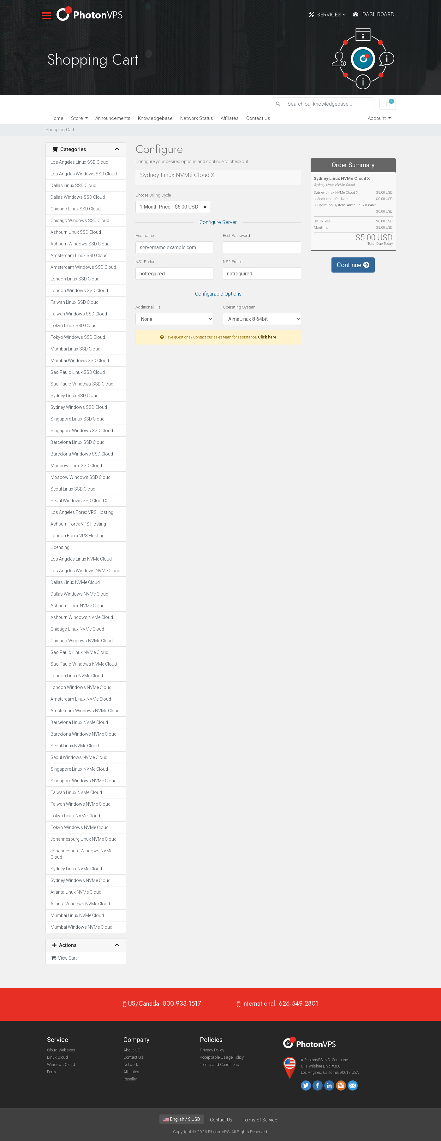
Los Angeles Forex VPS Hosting (82, 512)
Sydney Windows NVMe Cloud (80, 880)
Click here (267, 337)
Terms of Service (259, 1120)
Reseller (130, 1079)
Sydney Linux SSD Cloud (74, 395)
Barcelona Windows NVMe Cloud (83, 734)
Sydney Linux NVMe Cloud (76, 868)
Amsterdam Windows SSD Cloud (83, 267)
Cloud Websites (61, 1050)
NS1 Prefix (144, 261)
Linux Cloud (57, 1057)
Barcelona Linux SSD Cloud (77, 442)
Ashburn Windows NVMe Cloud (82, 617)
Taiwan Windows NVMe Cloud (80, 804)
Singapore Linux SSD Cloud (77, 418)
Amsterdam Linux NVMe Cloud (81, 699)
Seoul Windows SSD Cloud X (79, 500)
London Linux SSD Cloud (75, 278)
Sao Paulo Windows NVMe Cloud (84, 664)
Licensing (60, 547)
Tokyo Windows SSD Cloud (78, 337)
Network (130, 1064)
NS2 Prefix (232, 261)
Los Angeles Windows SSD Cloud (84, 173)
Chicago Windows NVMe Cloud (82, 640)
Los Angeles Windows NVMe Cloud (85, 570)
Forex (52, 1071)
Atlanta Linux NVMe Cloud (76, 892)
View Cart (64, 958)
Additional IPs (147, 307)
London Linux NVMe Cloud (77, 675)
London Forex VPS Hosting (77, 535)
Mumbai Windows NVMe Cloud (81, 927)
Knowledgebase (155, 118)
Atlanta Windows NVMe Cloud (80, 903)
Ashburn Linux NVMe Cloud (77, 605)
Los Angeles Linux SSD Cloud (79, 162)
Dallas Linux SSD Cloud (73, 185)
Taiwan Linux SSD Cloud (74, 302)
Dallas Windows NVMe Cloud (79, 594)
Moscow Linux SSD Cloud (76, 465)
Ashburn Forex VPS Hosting (78, 523)
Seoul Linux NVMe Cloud (75, 745)
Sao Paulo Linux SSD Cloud (78, 372)
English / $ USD (181, 1119)
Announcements (112, 118)
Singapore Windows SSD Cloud (82, 430)
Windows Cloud (61, 1064)
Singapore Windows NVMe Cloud (83, 780)
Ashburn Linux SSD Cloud (76, 232)
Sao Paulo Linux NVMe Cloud (79, 652)
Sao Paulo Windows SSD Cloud (82, 383)
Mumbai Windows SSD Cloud (80, 360)
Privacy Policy (212, 1050)
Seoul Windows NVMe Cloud (79, 757)
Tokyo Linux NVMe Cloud (75, 815)
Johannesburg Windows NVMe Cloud (81, 854)
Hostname (144, 235)
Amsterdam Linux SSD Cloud (79, 255)
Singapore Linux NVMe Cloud (79, 769)
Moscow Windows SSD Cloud (80, 477)
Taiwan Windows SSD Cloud (79, 313)
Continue (353, 265)
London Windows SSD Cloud (79, 290)
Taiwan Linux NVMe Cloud (76, 792)
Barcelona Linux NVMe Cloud (79, 722)
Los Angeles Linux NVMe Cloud (81, 559)
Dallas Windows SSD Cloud (78, 197)
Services (331, 14)
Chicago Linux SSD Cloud (76, 208)
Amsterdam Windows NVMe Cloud (85, 710)
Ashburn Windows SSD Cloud (80, 243)
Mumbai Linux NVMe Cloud (77, 915)
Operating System (239, 307)
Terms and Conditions (219, 1064)
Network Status (196, 118)
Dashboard (378, 14)
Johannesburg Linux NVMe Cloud (83, 839)
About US (131, 1050)
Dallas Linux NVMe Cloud (75, 582)
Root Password (236, 235)
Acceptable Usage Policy (222, 1057)
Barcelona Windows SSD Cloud (82, 453)
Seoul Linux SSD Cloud (73, 488)
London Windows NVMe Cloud (81, 687)
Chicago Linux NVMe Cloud (77, 629)
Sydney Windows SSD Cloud (79, 407)
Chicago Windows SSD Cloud (80, 220)
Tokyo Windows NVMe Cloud (80, 827)
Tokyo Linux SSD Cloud (74, 325)
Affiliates (230, 118)
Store (77, 118)
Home (57, 118)
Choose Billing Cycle (153, 195)
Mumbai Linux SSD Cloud (75, 348)
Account (377, 118)
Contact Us (258, 118)
